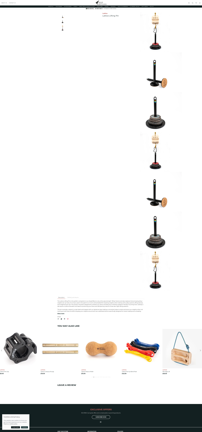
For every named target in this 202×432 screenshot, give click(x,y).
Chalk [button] (75, 6)
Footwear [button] (59, 6)
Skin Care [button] (100, 6)
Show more (60, 313)
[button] (192, 3)
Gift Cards (145, 6)
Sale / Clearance (123, 6)
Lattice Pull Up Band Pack (129, 371)
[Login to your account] (189, 3)
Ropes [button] (106, 6)
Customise (24, 427)
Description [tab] (61, 297)
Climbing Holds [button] (134, 6)
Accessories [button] (67, 6)
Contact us (12, 2)
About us (4, 2)
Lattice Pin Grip (4, 371)
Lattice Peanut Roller (87, 371)
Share (59, 316)
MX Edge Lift (166, 371)
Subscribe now (101, 417)
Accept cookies (15, 427)
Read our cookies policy (10, 424)
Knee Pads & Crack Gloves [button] (87, 6)
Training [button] (113, 6)
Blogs (152, 6)
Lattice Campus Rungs (47, 371)
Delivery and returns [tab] (72, 297)
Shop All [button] (51, 6)
